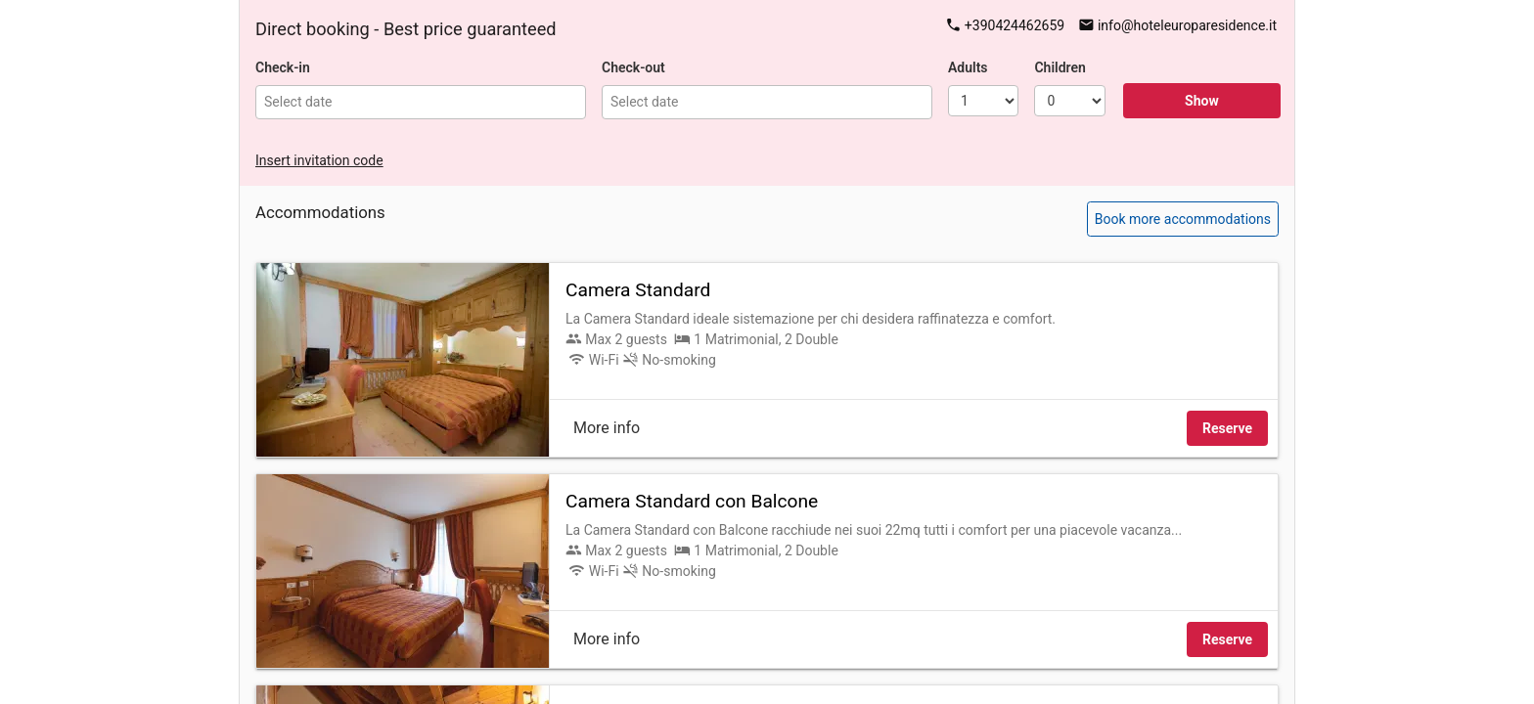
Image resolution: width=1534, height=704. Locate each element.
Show (1202, 101)
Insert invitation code (319, 160)
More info (606, 427)
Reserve (1227, 428)
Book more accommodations (1183, 219)
